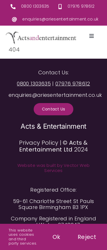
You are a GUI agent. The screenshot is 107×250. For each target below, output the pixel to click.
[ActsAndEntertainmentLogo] (41, 33)
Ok (56, 237)
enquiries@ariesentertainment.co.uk (60, 19)
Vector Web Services (67, 167)
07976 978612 (81, 6)
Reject (87, 237)
